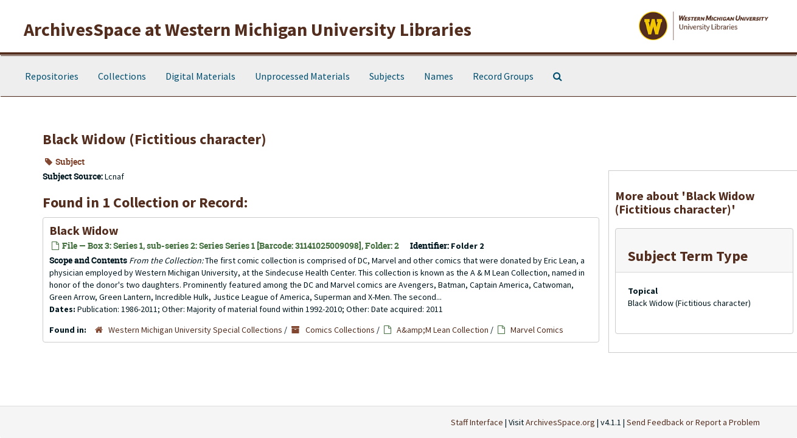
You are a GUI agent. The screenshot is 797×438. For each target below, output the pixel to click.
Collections (122, 76)
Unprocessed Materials (302, 76)
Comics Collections (340, 329)
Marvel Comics (536, 329)
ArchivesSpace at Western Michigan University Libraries (248, 29)
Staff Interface (477, 422)
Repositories (51, 76)
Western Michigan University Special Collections (195, 329)
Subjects (387, 76)
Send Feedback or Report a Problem (693, 422)
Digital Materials (200, 76)
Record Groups (503, 76)
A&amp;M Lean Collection (443, 329)
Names (438, 76)
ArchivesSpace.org (560, 422)
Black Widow (84, 230)
